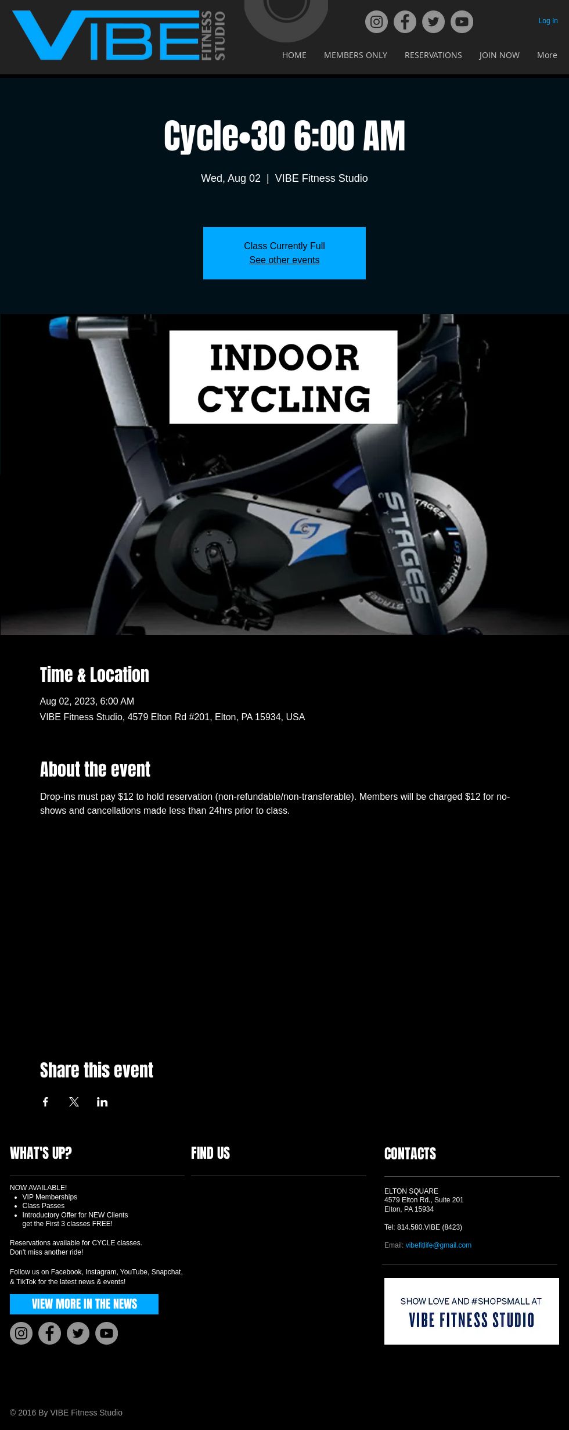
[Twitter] (433, 21)
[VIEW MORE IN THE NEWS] (84, 1304)
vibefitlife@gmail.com (439, 1245)
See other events (285, 260)
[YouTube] (462, 21)
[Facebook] (405, 21)
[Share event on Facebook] (45, 1101)
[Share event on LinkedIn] (102, 1101)
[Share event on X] (74, 1101)
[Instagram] (376, 21)
